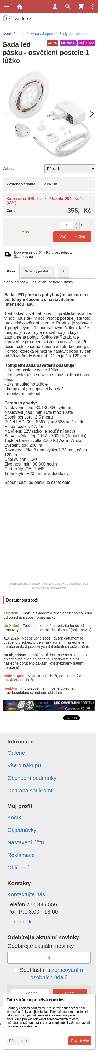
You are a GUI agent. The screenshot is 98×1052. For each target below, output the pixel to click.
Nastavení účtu (25, 842)
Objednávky (21, 830)
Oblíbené (18, 867)
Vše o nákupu (24, 765)
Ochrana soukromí (30, 790)
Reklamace (21, 855)
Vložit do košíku (72, 237)
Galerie (16, 753)
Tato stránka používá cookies (36, 1000)
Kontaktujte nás (26, 894)
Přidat (70, 993)
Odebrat (30, 993)
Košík (14, 817)
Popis (11, 271)
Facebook (19, 922)
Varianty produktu (38, 271)
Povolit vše (80, 1041)
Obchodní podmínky (31, 778)
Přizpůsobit (18, 1041)
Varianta (8, 169)
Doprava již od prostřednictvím (45, 254)
